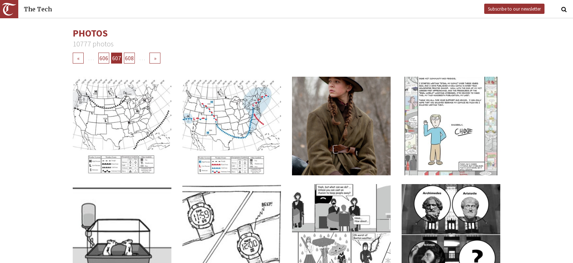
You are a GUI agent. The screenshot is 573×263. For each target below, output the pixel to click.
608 (129, 58)
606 (103, 58)
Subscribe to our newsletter (514, 9)
